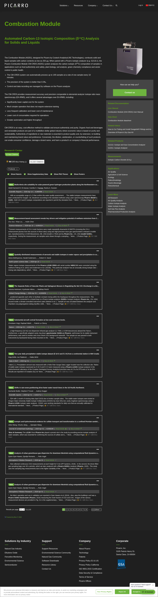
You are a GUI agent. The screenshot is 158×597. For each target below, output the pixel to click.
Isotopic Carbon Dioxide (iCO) (119, 160)
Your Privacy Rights (104, 591)
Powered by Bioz (10, 55)
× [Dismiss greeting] (153, 585)
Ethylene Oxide (11, 553)
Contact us (130, 92)
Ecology (111, 177)
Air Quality (112, 172)
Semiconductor (11, 565)
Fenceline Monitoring (13, 557)
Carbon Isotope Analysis (117, 203)
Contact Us (108, 5)
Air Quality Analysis (115, 201)
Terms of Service (86, 577)
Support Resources (50, 549)
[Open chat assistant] (147, 592)
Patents (82, 557)
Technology (83, 553)
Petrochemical (113, 186)
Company (92, 5)
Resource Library (49, 565)
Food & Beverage (114, 183)
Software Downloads (50, 561)
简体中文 (150, 5)
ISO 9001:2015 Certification (90, 569)
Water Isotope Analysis (116, 206)
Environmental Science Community (56, 553)
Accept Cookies (139, 591)
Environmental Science (14, 561)
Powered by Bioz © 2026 (13, 517)
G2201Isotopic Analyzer (118, 148)
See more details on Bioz (95, 517)
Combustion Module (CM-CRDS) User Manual (125, 112)
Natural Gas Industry (13, 549)
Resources (78, 5)
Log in (140, 5)
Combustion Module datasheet (120, 120)
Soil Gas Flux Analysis (116, 209)
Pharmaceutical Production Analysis (121, 212)
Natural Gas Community (52, 557)
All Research (113, 198)
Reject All (122, 591)
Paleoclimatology (114, 180)
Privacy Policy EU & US (89, 561)
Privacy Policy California (89, 565)
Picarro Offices (85, 581)
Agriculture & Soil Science (118, 175)
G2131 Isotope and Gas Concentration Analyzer (126, 145)
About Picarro (84, 549)
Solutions (64, 5)
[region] (79, 592)
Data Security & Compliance (90, 573)
